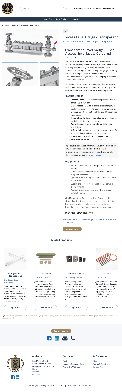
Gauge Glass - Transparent (15, 274)
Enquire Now (72, 229)
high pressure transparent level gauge (85, 316)
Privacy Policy (98, 367)
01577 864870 (79, 8)
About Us (97, 361)
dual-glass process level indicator (61, 316)
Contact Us (74, 19)
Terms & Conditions (101, 364)
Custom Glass (54, 19)
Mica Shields (45, 273)
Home (45, 19)
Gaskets (107, 273)
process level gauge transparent (16, 316)
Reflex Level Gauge (93, 155)
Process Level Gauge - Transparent (25, 25)
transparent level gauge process (38, 316)
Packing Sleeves (76, 273)
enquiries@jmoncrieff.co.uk (101, 8)
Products (64, 19)
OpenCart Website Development (78, 385)
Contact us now (61, 331)
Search (7, 25)
